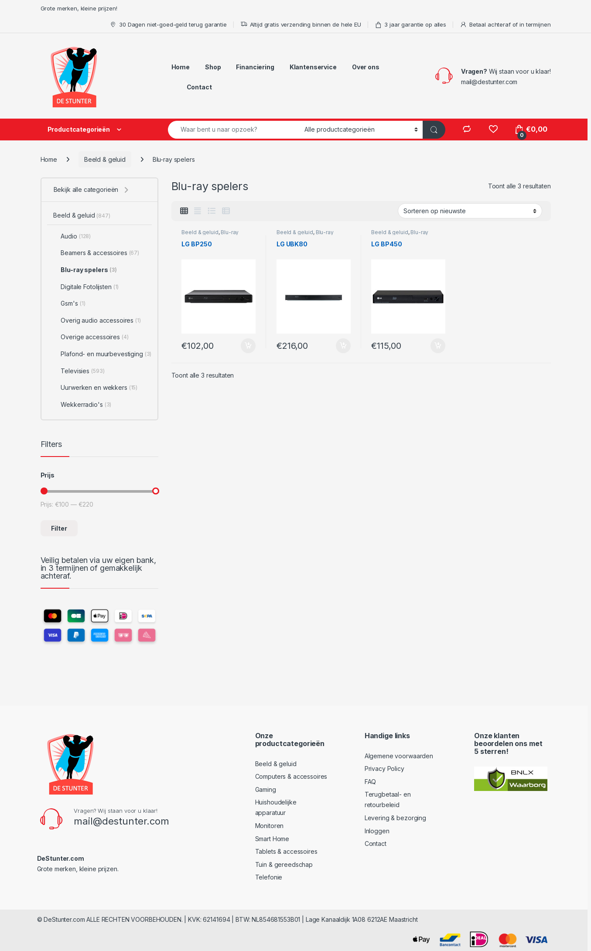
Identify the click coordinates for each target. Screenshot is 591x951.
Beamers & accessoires (96, 253)
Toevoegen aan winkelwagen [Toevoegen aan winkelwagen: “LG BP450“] (437, 345)
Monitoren (269, 825)
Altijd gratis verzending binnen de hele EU (300, 24)
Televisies (78, 371)
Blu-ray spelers (84, 270)
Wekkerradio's (82, 404)
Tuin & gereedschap (284, 864)
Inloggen (377, 831)
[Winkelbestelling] (470, 210)
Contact (199, 87)
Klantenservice (313, 67)
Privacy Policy (384, 768)
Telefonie (269, 877)
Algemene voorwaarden (399, 756)
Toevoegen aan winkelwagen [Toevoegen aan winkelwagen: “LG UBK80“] (343, 345)
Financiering (255, 67)
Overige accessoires (90, 337)
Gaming (265, 789)
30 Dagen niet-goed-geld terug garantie (168, 24)
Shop (213, 67)
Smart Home (272, 838)
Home (180, 67)
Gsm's (69, 303)
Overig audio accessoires (96, 320)
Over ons (365, 67)
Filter (59, 528)
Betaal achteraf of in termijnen (505, 24)
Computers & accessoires (291, 776)
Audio (72, 236)
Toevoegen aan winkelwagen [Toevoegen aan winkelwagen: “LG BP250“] (248, 345)
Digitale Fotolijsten (86, 287)
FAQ (370, 781)
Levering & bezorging (395, 817)
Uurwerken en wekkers (95, 387)
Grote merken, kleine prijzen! (79, 8)
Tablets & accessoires (286, 851)
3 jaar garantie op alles (411, 24)
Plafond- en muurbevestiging (102, 354)
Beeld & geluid (105, 159)
